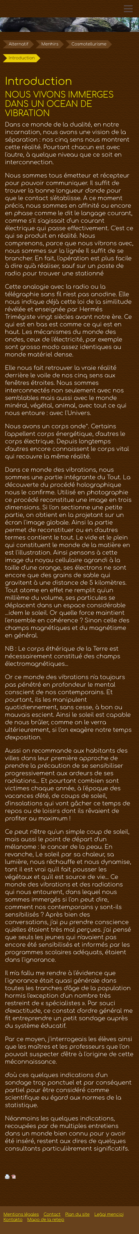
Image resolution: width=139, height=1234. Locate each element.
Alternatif (18, 44)
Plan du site (77, 1214)
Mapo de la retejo (45, 1219)
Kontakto (12, 1219)
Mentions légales (21, 1214)
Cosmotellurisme (88, 44)
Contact (52, 1214)
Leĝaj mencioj (109, 1214)
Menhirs (50, 44)
